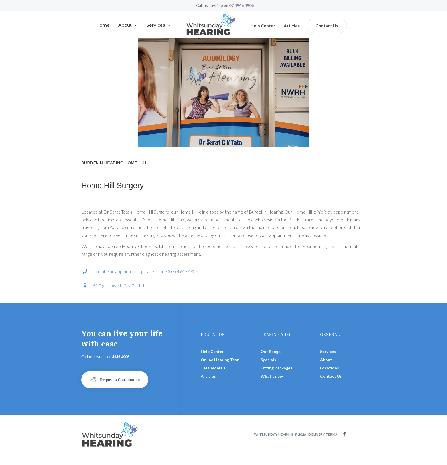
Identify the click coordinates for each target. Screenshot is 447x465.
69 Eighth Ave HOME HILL (119, 285)
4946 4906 (120, 357)
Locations (329, 367)
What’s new (272, 376)
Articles (292, 25)
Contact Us (327, 25)
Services (158, 25)
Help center (263, 25)
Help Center (212, 351)
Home (103, 25)
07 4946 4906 (241, 5)
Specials (268, 359)
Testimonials (213, 367)
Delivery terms (322, 434)
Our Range (271, 351)
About (128, 25)
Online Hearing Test (220, 359)
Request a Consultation (115, 379)
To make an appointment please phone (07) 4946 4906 (145, 271)
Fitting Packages (276, 367)
